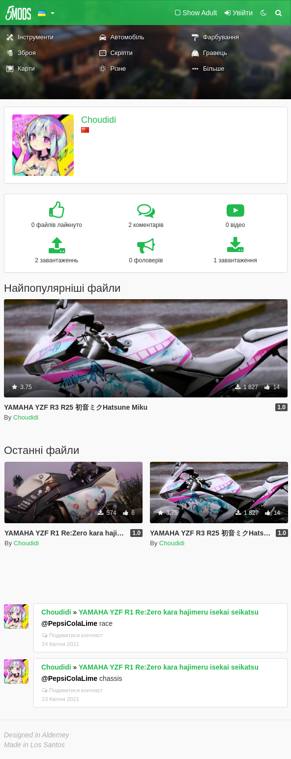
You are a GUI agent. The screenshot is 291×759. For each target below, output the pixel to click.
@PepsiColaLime (69, 623)
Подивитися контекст (72, 635)
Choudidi (98, 120)
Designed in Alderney (36, 735)
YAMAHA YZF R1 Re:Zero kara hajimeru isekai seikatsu (169, 612)
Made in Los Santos (34, 745)
